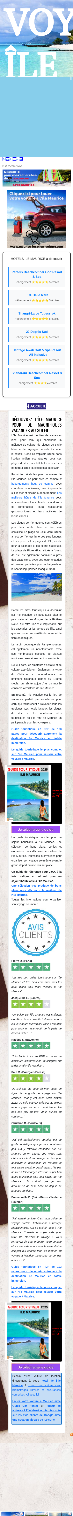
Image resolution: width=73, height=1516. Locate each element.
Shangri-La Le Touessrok (36, 316)
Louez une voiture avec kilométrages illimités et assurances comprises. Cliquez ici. (36, 1390)
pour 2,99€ (36, 793)
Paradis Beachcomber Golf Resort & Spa (36, 277)
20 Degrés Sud (36, 334)
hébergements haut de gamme (32, 483)
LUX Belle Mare (36, 298)
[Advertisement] (36, 118)
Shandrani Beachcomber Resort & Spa (36, 378)
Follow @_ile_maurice (13, 159)
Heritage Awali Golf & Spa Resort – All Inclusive (36, 355)
